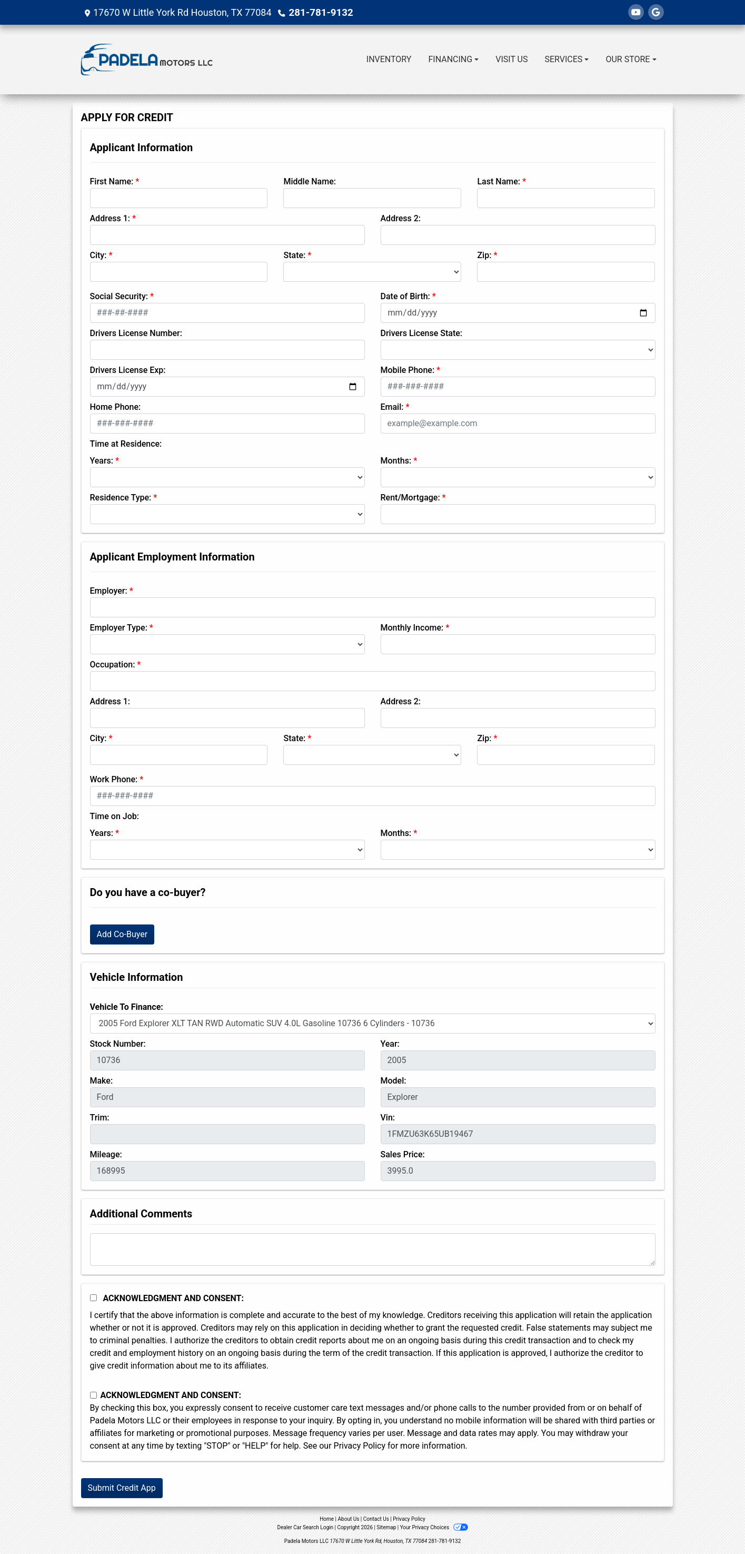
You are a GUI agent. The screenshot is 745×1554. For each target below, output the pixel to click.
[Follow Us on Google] (656, 12)
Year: (390, 1044)
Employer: (108, 591)
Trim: (100, 1118)
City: (98, 255)
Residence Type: (121, 498)
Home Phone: (115, 407)
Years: (102, 461)
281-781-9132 (320, 12)
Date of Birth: (405, 296)
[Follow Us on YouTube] (636, 12)
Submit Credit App (122, 1488)
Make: (101, 1081)
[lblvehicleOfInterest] (372, 1024)
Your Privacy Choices (434, 1527)
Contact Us (376, 1519)
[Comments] (372, 1249)
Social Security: (119, 296)
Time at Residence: (126, 444)
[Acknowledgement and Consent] (93, 1297)
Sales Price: (403, 1154)
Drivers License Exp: (128, 370)
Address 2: (401, 218)
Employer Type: (118, 628)
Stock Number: (118, 1044)
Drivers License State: (422, 333)
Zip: (484, 255)
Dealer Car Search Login (305, 1527)
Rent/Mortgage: (410, 498)
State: (294, 255)
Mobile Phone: (408, 370)
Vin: (388, 1118)
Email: (392, 407)
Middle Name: (309, 181)
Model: (393, 1081)
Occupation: (112, 665)
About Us (349, 1519)
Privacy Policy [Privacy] (409, 1519)
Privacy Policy (360, 1446)
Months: (396, 461)
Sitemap (386, 1527)
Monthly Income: (412, 628)
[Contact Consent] (93, 1395)
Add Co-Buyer (122, 934)
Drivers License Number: (136, 333)
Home (327, 1519)
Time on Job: (114, 816)
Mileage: (106, 1154)
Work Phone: (114, 779)
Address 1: (110, 218)
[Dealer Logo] (147, 59)
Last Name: (498, 181)
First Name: (112, 181)
